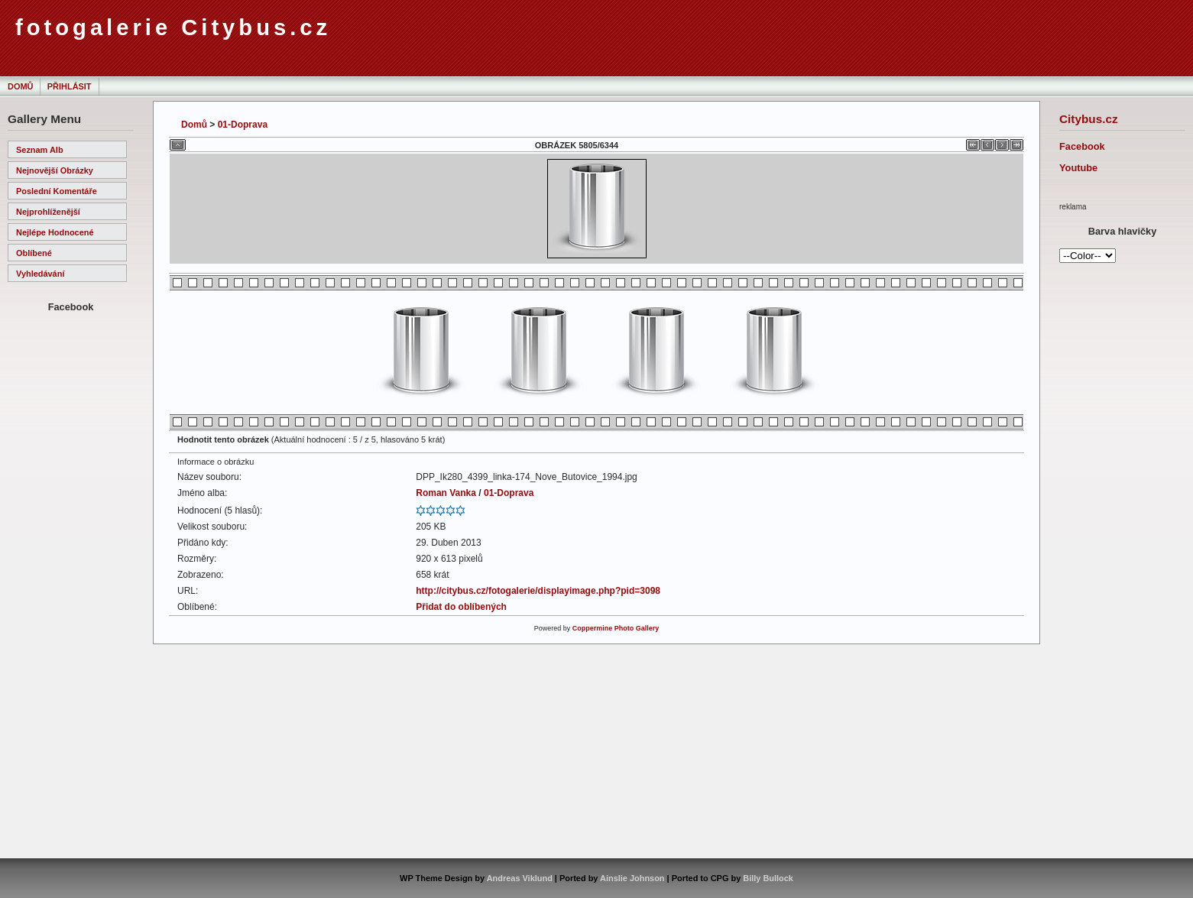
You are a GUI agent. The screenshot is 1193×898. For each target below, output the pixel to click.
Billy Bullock (768, 878)
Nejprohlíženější (48, 211)
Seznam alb (39, 149)
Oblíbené (34, 253)
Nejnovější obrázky (54, 170)
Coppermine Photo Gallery (616, 628)
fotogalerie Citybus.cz (173, 27)
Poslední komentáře (56, 191)
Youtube (1078, 167)
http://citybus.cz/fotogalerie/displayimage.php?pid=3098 (538, 590)
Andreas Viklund (520, 878)
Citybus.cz (1088, 118)
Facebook (1082, 146)
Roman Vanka (446, 493)
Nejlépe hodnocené (55, 232)
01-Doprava (242, 124)
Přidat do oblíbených (461, 606)
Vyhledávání (40, 273)
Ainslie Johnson (632, 878)
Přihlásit (69, 86)
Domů (20, 86)
